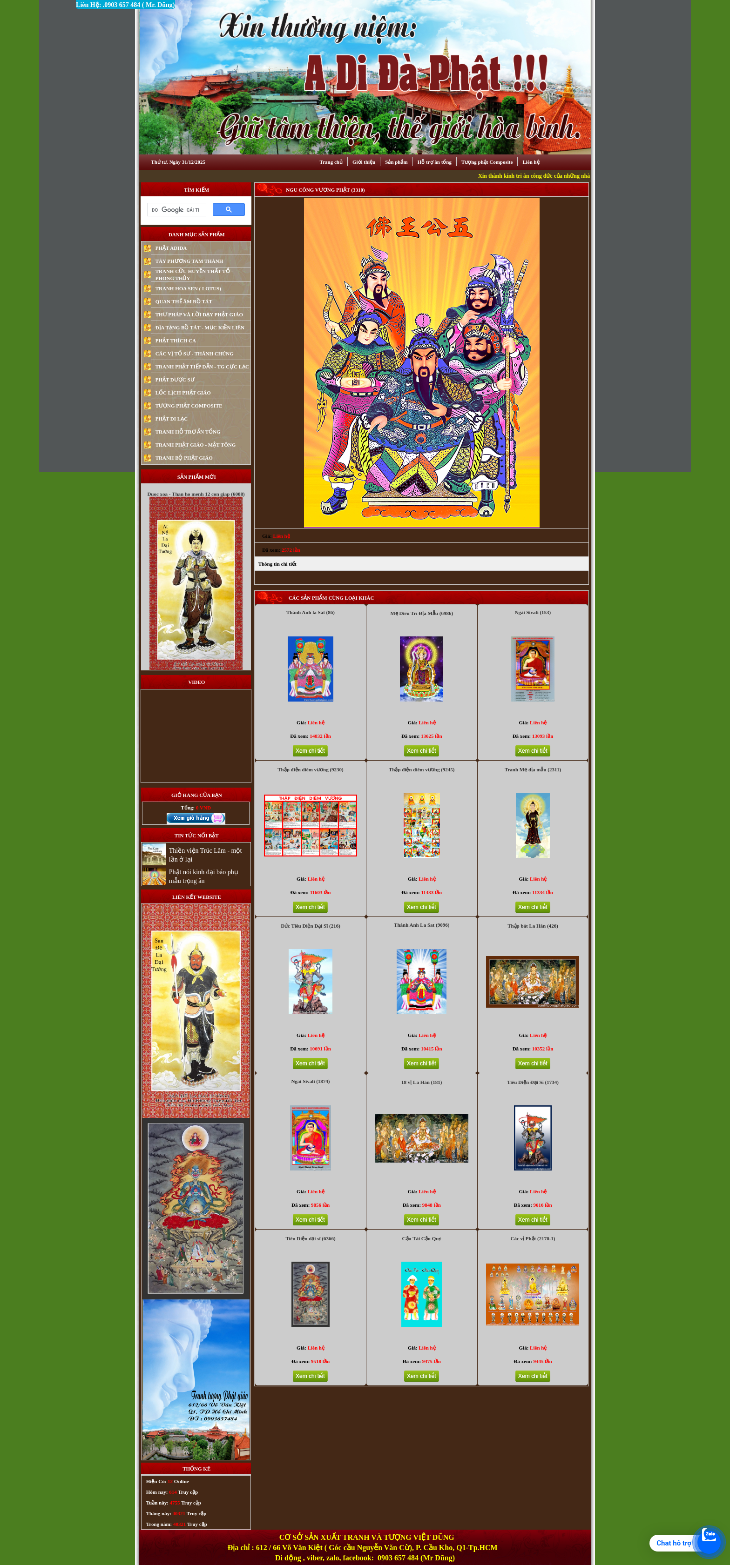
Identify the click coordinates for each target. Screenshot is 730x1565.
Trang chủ (331, 162)
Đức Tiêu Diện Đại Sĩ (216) (310, 926)
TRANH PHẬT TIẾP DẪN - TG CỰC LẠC (202, 366)
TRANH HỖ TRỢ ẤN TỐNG (188, 432)
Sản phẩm (396, 162)
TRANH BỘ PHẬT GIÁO (184, 458)
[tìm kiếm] (176, 210)
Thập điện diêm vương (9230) (310, 769)
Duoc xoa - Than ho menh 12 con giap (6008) (195, 506)
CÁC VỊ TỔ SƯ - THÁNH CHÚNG (194, 353)
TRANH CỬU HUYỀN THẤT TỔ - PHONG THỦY (194, 274)
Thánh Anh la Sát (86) (310, 612)
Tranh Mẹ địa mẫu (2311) (533, 769)
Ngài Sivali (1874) (310, 1081)
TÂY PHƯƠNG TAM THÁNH (189, 261)
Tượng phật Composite (487, 162)
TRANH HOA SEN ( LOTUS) (188, 288)
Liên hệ (530, 162)
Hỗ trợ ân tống (435, 162)
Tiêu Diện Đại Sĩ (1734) (533, 1082)
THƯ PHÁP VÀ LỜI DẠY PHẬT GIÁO (199, 314)
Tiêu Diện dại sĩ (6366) (310, 1238)
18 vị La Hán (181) (421, 1082)
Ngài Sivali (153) (533, 612)
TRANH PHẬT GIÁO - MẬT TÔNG (195, 445)
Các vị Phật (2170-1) (532, 1238)
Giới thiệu (363, 162)
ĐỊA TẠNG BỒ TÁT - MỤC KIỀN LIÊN (199, 327)
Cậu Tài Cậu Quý (421, 1238)
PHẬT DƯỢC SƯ (175, 379)
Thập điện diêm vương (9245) (422, 769)
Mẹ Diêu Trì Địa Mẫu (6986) (421, 613)
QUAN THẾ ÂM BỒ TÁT (183, 301)
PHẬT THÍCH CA (175, 340)
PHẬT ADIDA (171, 248)
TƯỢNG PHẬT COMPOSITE (189, 405)
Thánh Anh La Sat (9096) (421, 925)
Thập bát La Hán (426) (532, 926)
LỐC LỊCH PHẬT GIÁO (183, 392)
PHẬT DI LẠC (171, 418)
